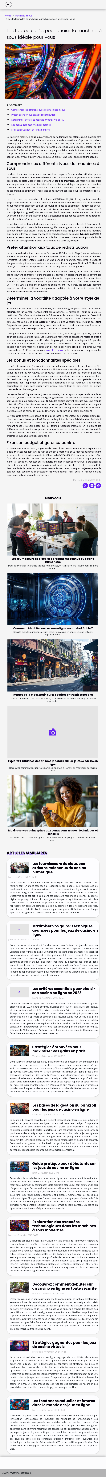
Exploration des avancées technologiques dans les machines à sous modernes (64, 1226)
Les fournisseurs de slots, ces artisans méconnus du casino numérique (53, 560)
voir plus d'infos (54, 350)
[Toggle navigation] (8, 4)
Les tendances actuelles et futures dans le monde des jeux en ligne (63, 1403)
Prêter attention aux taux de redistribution (33, 114)
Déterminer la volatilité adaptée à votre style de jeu (37, 119)
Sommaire (15, 105)
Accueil (8, 15)
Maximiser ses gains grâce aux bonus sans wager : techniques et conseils (53, 832)
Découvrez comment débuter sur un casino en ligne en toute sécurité (64, 1286)
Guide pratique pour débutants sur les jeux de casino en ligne (64, 1165)
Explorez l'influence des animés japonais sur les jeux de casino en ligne (53, 762)
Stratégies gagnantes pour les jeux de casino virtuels (64, 1344)
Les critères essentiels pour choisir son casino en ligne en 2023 (63, 990)
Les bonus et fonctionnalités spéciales (31, 124)
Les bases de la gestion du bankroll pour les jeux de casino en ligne (64, 1107)
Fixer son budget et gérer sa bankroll (30, 129)
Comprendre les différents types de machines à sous (38, 109)
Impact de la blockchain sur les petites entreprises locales (53, 695)
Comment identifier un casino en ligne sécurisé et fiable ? (53, 628)
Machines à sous (23, 15)
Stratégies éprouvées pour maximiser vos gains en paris (59, 1049)
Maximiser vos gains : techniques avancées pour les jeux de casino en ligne (65, 930)
